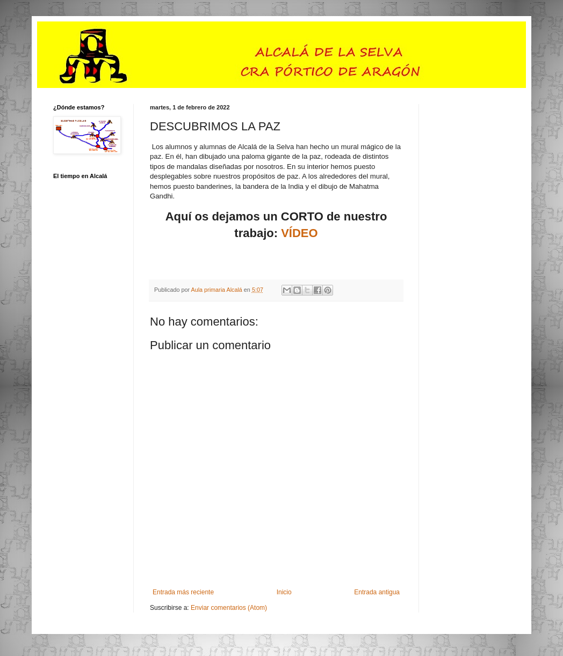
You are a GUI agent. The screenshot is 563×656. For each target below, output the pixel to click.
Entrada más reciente (183, 592)
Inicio (284, 592)
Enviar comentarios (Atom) (229, 607)
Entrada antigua (377, 592)
